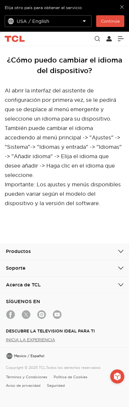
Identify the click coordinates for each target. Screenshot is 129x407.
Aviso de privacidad (23, 385)
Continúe (110, 21)
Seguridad (56, 385)
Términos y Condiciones (26, 377)
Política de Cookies (70, 377)
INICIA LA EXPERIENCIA (30, 339)
